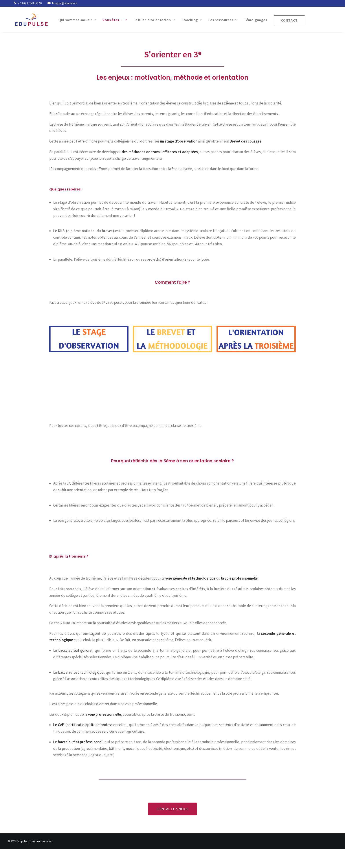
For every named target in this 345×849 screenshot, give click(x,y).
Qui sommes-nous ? (73, 20)
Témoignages (251, 20)
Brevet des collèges (245, 141)
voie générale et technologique (190, 578)
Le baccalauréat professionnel (78, 741)
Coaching (187, 20)
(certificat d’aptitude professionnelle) (90, 724)
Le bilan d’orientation (150, 20)
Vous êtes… (110, 20)
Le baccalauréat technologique (78, 672)
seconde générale (276, 633)
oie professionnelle (242, 578)
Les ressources (218, 20)
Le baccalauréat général (72, 650)
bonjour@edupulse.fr (64, 3)
